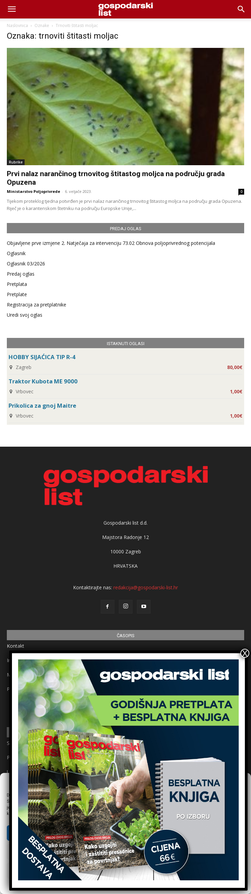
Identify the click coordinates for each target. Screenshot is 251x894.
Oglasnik (16, 253)
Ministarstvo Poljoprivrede (33, 191)
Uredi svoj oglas (24, 315)
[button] (241, 9)
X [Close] (245, 653)
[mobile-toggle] (12, 9)
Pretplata (17, 284)
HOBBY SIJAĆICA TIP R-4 (42, 357)
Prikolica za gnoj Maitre (42, 405)
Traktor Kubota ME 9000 (43, 381)
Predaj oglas (20, 274)
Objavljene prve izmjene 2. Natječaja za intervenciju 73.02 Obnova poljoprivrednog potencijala (111, 243)
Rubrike (16, 162)
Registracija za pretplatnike (36, 304)
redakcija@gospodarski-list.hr (145, 587)
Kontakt (15, 646)
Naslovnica (17, 25)
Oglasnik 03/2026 (26, 263)
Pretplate (17, 294)
